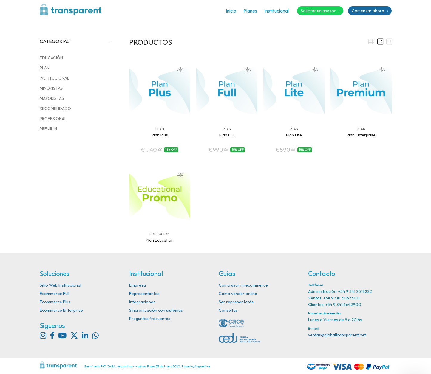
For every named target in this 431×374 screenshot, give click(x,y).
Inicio (231, 11)
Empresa (137, 285)
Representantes (144, 293)
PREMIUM (48, 128)
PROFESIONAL (53, 118)
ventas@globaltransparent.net (337, 335)
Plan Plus (160, 135)
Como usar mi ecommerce (243, 285)
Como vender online (238, 293)
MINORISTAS (51, 88)
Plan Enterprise (361, 135)
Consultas (228, 310)
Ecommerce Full (54, 293)
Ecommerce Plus (55, 302)
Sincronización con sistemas (156, 310)
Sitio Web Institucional (60, 285)
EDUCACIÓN (51, 57)
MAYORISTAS (52, 98)
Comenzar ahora (370, 10)
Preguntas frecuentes (149, 318)
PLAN (45, 68)
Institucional (276, 11)
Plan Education (160, 240)
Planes (250, 11)
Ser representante (236, 302)
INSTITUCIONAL (54, 78)
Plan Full (226, 135)
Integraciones (142, 302)
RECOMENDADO (55, 108)
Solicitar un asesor (320, 10)
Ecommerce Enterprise (61, 310)
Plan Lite (294, 135)
